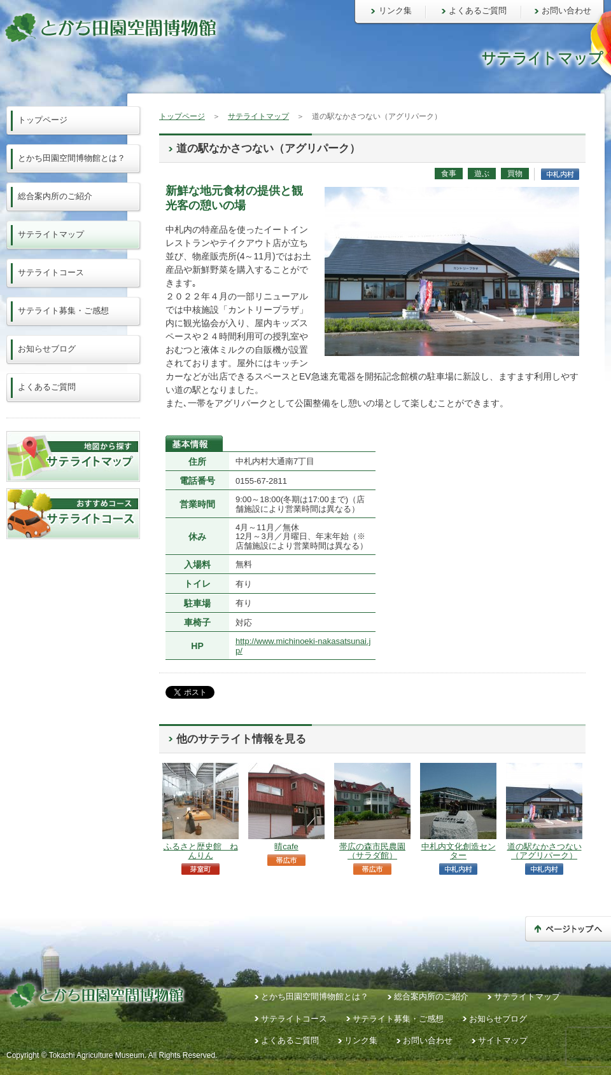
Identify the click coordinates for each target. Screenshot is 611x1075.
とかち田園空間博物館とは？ (71, 158)
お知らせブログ (47, 348)
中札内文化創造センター (458, 851)
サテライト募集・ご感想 (63, 310)
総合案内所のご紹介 (55, 196)
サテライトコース (51, 272)
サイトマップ (503, 1040)
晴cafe (286, 846)
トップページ (182, 116)
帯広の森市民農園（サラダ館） (372, 851)
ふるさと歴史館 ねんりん (201, 851)
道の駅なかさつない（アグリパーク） (544, 851)
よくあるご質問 (478, 10)
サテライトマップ (258, 116)
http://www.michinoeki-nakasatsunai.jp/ (302, 645)
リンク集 (395, 10)
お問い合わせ (566, 10)
